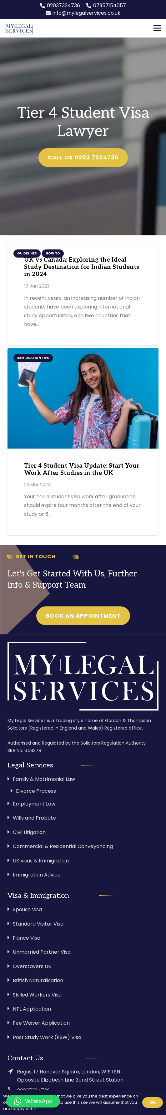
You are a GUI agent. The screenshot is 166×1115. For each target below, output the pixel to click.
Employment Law (34, 803)
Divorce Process (36, 791)
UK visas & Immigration (41, 860)
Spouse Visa (27, 909)
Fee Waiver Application (41, 1023)
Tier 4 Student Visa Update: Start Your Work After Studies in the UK (81, 469)
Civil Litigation (29, 832)
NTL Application (32, 1008)
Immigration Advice (37, 874)
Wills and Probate (34, 817)
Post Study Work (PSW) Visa (47, 1037)
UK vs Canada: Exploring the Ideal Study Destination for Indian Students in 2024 (81, 267)
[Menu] (157, 28)
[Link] (19, 28)
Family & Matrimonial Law (44, 779)
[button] (33, 1101)
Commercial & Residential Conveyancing (63, 846)
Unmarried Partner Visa (42, 952)
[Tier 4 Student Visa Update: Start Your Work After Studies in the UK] (83, 398)
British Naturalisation (38, 980)
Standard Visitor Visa (38, 923)
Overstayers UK (32, 966)
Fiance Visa (26, 938)
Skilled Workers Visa (37, 994)
